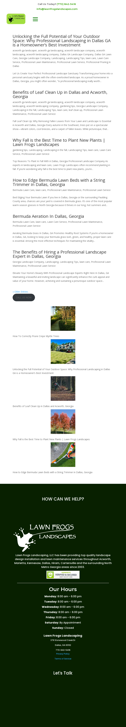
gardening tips (67, 106)
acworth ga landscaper (25, 50)
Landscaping (58, 58)
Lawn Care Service (57, 221)
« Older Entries (20, 291)
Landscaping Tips (75, 58)
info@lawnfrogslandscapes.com (57, 8)
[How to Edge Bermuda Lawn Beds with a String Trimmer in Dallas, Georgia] (63, 455)
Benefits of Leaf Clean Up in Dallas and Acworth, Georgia (60, 94)
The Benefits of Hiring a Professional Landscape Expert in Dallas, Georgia (59, 254)
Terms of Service (62, 658)
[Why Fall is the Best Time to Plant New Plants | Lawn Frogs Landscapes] (63, 422)
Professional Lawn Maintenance (38, 62)
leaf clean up (75, 110)
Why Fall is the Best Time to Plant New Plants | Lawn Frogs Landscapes (59, 142)
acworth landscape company (79, 50)
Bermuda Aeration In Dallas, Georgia (48, 216)
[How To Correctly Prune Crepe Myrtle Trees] (63, 319)
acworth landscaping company (42, 54)
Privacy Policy (63, 653)
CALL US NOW (24, 297)
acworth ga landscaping (50, 50)
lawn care (91, 58)
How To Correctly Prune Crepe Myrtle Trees (36, 336)
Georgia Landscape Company (34, 58)
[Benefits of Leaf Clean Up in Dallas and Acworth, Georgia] (63, 389)
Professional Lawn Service (71, 62)
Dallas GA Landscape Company (76, 54)
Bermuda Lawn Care (23, 190)
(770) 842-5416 (66, 4)
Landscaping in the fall (24, 110)
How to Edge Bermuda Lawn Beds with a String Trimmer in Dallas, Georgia (59, 182)
